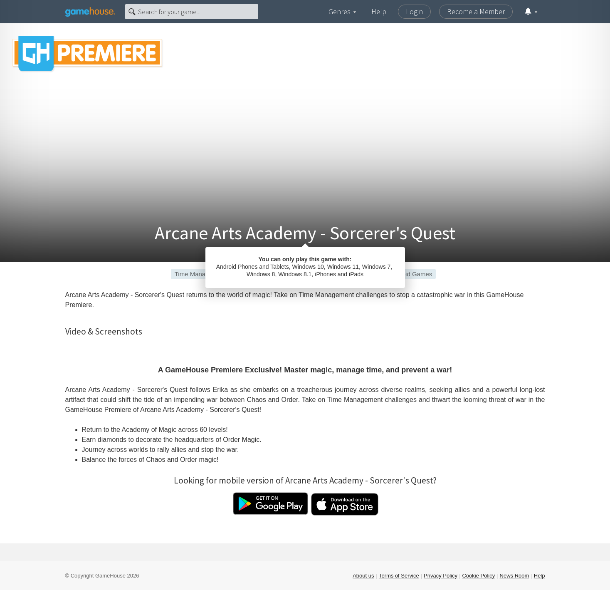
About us (363, 576)
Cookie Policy (478, 576)
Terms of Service (399, 576)
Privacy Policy (440, 576)
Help (378, 11)
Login (414, 11)
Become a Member (476, 11)
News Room (514, 576)
